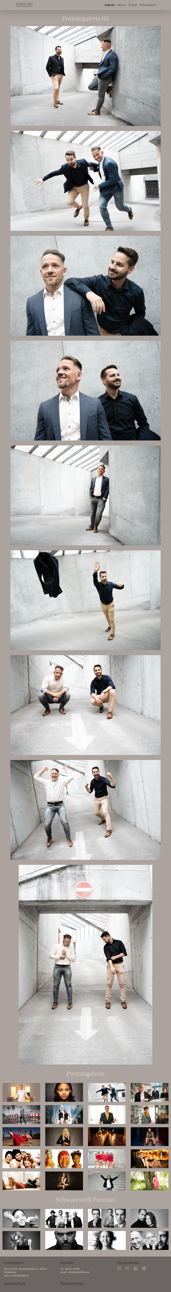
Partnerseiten (72, 1284)
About (121, 5)
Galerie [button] (110, 5)
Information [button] (148, 5)
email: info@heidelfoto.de (75, 1272)
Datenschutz (15, 1284)
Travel (133, 4)
